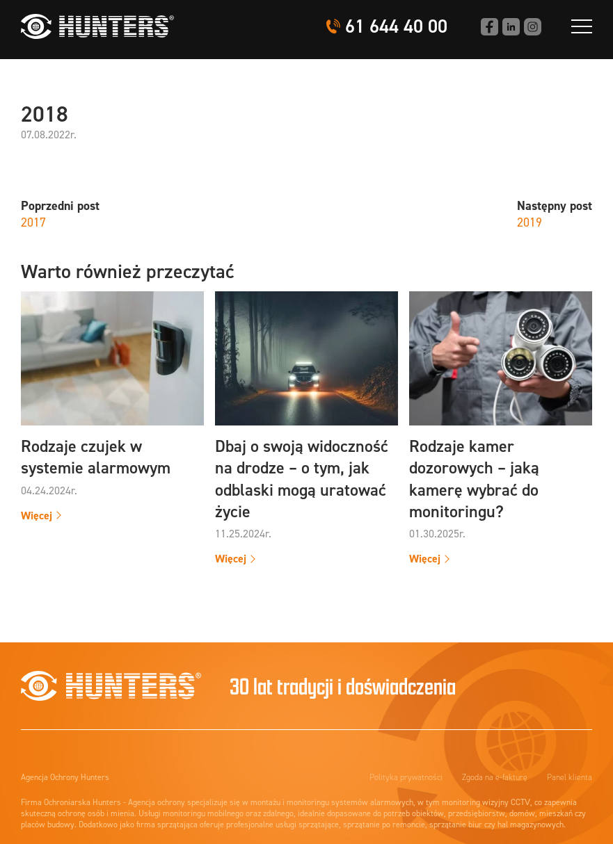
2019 (529, 222)
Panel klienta (569, 777)
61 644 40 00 (396, 26)
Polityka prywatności (406, 777)
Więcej (36, 515)
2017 (33, 222)
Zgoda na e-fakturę (494, 777)
